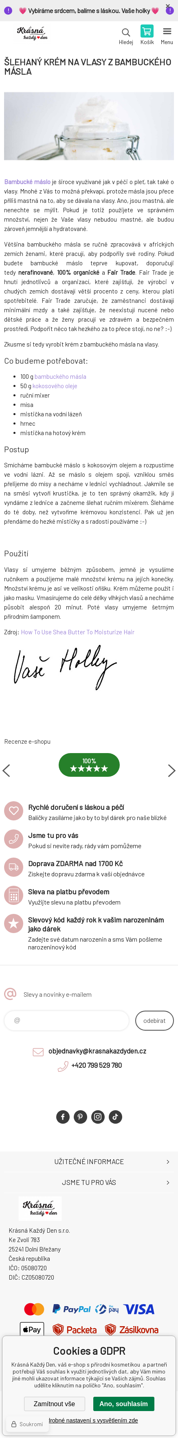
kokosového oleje (55, 385)
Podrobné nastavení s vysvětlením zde (89, 1420)
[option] (89, 771)
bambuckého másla (60, 376)
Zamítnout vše (54, 1403)
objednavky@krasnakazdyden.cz (97, 1051)
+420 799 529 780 (96, 1065)
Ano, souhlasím (123, 1403)
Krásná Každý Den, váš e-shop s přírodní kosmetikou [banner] (32, 35)
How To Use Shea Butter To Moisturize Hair (77, 632)
